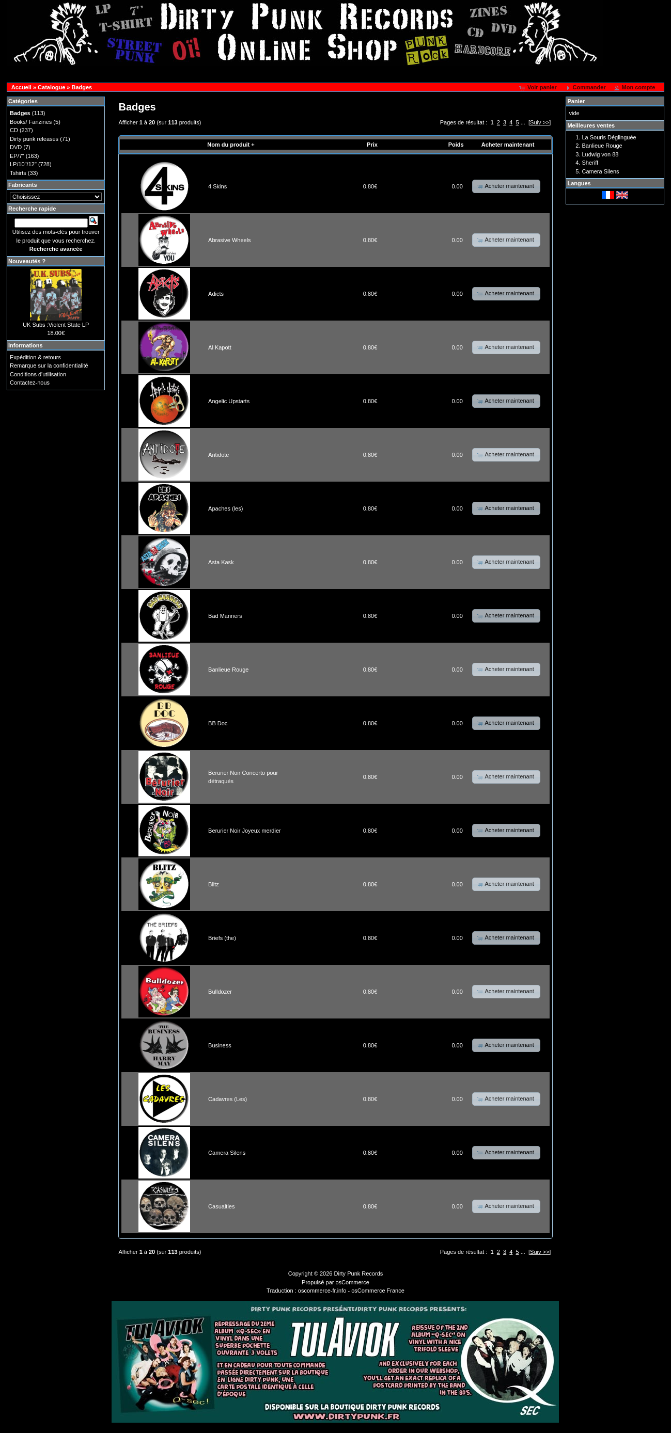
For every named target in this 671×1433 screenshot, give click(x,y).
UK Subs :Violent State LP (56, 325)
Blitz (213, 884)
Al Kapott (219, 347)
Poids (456, 144)
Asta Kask (221, 562)
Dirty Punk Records (358, 1273)
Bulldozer (220, 992)
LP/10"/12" (23, 164)
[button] (539, 88)
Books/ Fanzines (31, 122)
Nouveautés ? (26, 261)
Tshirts (18, 173)
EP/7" (17, 156)
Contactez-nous (30, 382)
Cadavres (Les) (227, 1099)
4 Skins (217, 186)
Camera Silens (226, 1153)
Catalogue (51, 87)
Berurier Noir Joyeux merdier (244, 830)
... (523, 122)
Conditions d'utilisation (38, 374)
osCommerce (352, 1282)
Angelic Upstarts (228, 401)
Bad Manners (225, 616)
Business (219, 1045)
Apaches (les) (225, 508)
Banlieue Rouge (228, 669)
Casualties (221, 1206)
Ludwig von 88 (600, 154)
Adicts (216, 294)
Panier (576, 101)
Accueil (21, 87)
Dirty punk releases (34, 139)
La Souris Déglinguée (609, 137)
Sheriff (590, 163)
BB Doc (217, 723)
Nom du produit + (230, 144)
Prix (372, 144)
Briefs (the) (222, 938)
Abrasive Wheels (229, 240)
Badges (82, 87)
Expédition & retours (35, 357)
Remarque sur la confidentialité (49, 365)
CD (14, 130)
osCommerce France (377, 1290)
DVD (16, 147)
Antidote (218, 455)
